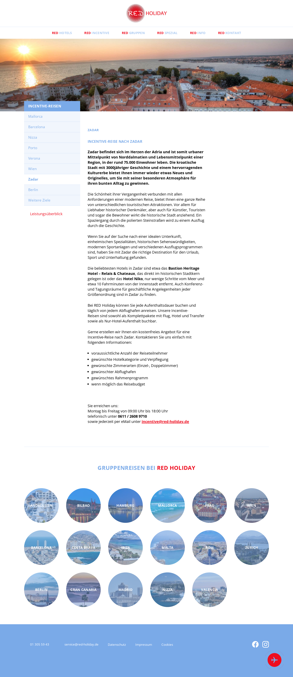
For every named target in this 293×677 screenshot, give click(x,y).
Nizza (32, 143)
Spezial (169, 38)
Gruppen (131, 38)
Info (204, 38)
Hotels (50, 38)
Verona (34, 164)
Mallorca (35, 122)
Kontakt (241, 38)
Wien (32, 174)
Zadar (33, 185)
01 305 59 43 (40, 650)
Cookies (183, 650)
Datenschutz (127, 650)
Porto (32, 153)
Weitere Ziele (39, 206)
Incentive (90, 38)
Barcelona (36, 132)
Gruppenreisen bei (146, 473)
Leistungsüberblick (46, 219)
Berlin (33, 195)
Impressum (157, 650)
